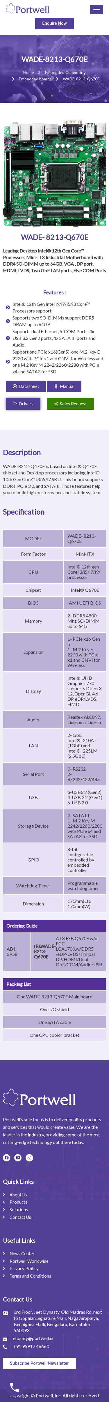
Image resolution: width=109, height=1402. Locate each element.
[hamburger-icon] (96, 9)
